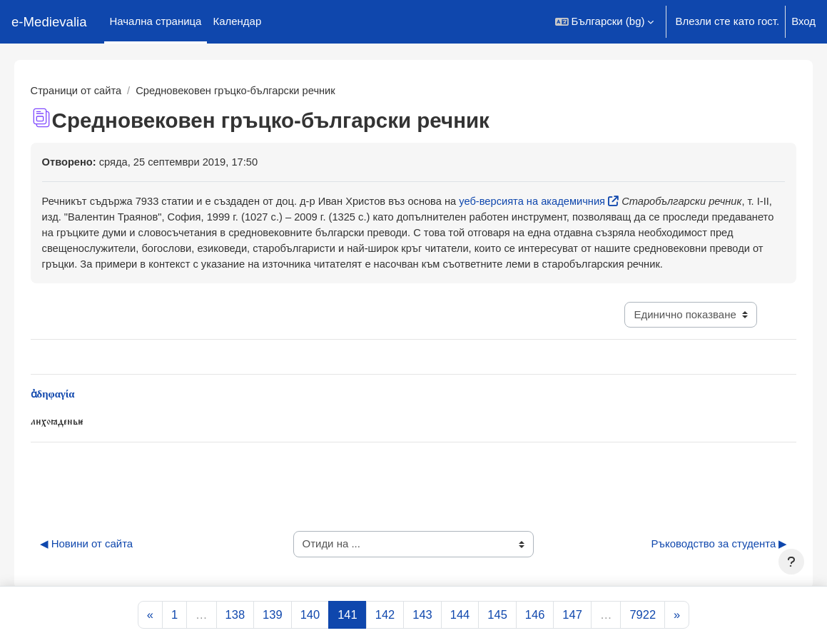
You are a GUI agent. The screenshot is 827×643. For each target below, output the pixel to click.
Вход (803, 21)
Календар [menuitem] (237, 21)
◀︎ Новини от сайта (106, 563)
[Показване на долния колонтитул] (791, 561)
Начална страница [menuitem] (156, 21)
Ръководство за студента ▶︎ (699, 563)
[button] (605, 22)
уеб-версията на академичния (562, 202)
